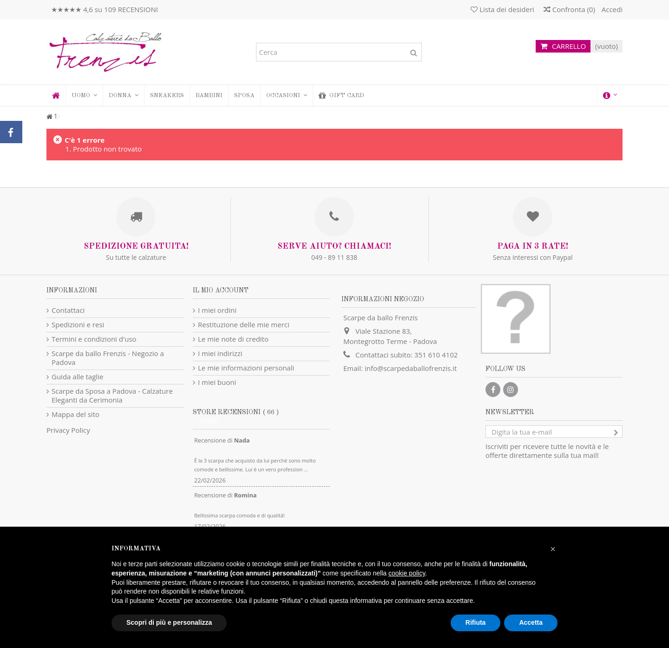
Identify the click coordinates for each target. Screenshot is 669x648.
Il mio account (221, 290)
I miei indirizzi (220, 353)
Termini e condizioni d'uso (94, 339)
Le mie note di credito (233, 339)
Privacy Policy (68, 430)
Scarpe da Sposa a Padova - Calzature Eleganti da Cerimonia (112, 395)
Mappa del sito (75, 414)
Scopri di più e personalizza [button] (169, 622)
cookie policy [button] (406, 573)
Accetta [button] (531, 622)
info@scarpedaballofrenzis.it (411, 368)
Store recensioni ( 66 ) (236, 412)
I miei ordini (217, 310)
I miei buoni (217, 382)
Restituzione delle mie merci (243, 324)
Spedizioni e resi (78, 324)
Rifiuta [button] (476, 622)
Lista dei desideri (502, 9)
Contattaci (68, 310)
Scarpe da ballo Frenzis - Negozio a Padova (108, 358)
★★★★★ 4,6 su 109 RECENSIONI (104, 9)
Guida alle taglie (77, 376)
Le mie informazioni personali (246, 368)
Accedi (611, 9)
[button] (123, 95)
